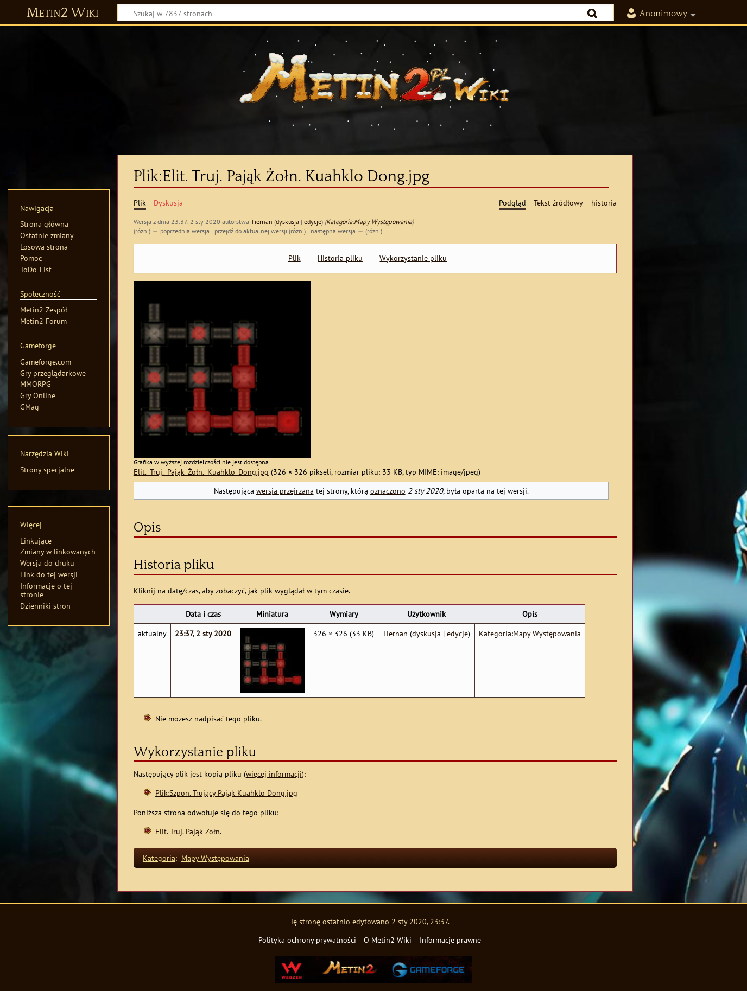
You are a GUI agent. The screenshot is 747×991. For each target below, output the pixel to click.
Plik (294, 258)
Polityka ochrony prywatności (307, 940)
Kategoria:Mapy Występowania (369, 222)
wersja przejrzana (285, 490)
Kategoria (159, 858)
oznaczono (388, 490)
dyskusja (287, 222)
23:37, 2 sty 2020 (203, 633)
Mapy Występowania (215, 858)
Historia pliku (340, 258)
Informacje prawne (450, 940)
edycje (312, 222)
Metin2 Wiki (63, 13)
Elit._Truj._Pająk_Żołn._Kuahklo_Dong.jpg (201, 471)
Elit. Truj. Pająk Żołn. (188, 831)
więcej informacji (274, 774)
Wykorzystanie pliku (413, 258)
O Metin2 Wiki (388, 940)
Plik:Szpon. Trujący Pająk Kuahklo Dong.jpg (226, 793)
